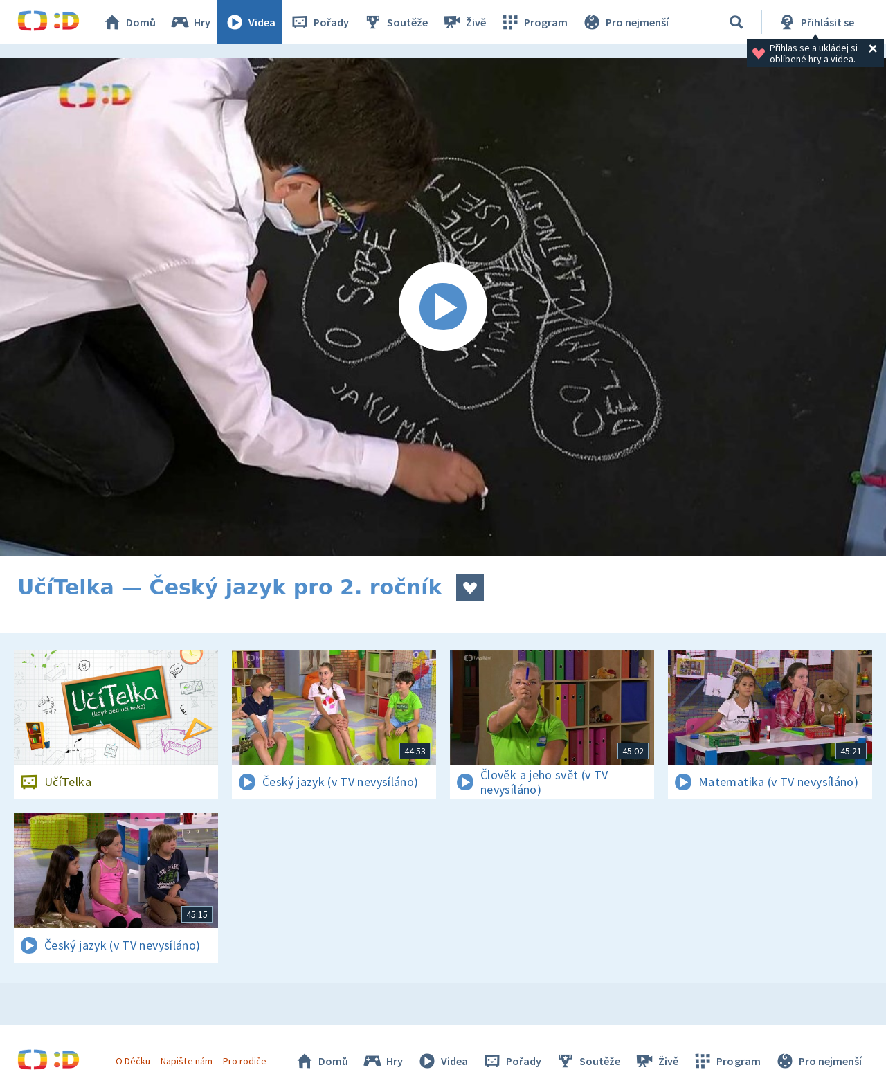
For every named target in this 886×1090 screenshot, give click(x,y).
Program (534, 22)
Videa (249, 22)
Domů (129, 22)
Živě (464, 22)
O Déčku (133, 1061)
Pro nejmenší (625, 22)
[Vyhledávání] (736, 22)
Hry (190, 22)
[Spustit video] (443, 307)
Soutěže (395, 22)
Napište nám (186, 1061)
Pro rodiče (244, 1061)
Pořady (319, 22)
